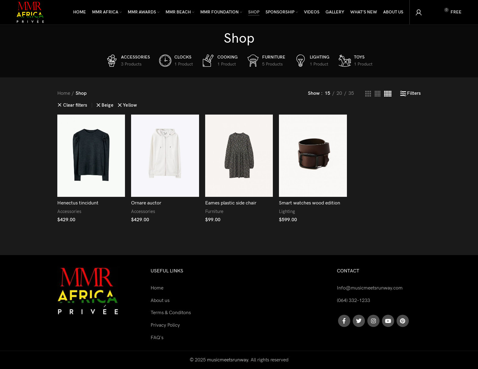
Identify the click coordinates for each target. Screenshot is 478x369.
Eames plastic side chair (230, 203)
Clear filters (75, 105)
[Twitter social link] (359, 321)
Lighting (287, 212)
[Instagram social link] (373, 321)
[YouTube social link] (388, 321)
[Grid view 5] (387, 94)
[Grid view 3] (368, 94)
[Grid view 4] (377, 94)
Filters (414, 93)
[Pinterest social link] (403, 321)
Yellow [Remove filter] (130, 105)
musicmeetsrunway (227, 360)
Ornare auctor (146, 203)
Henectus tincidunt (77, 203)
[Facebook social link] (344, 321)
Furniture (214, 212)
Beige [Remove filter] (107, 105)
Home (63, 93)
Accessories (69, 212)
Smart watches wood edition (309, 203)
